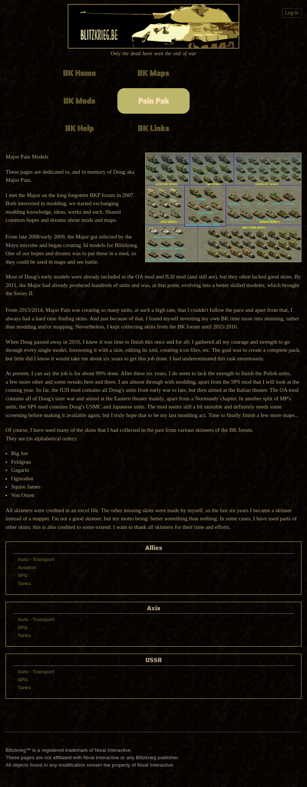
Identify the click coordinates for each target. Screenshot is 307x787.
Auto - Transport (36, 559)
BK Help (79, 128)
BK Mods (79, 101)
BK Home (79, 73)
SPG (23, 575)
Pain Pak (153, 101)
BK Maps (153, 73)
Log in (291, 13)
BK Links (153, 128)
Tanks (24, 583)
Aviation (27, 567)
